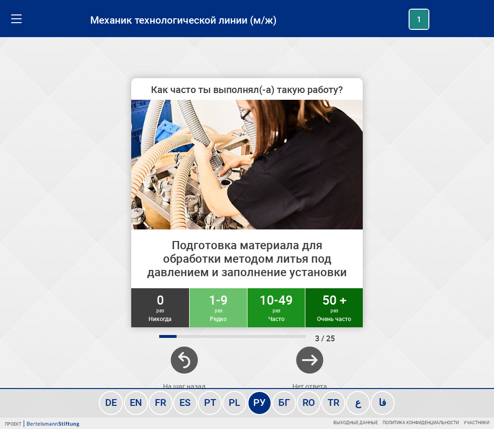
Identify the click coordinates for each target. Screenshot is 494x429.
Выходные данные (355, 422)
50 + (334, 307)
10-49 (276, 307)
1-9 (218, 307)
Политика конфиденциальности (421, 422)
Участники (476, 422)
